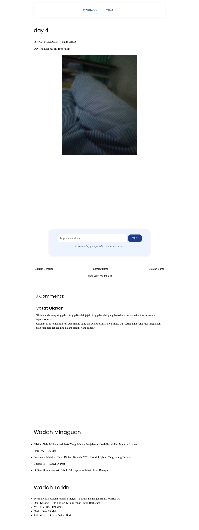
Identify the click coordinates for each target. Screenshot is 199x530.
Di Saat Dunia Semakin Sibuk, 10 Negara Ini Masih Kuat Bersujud (71, 470)
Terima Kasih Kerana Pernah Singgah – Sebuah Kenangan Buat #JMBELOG (77, 498)
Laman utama (100, 268)
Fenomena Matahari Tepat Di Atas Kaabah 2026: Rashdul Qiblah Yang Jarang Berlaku (82, 457)
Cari (135, 238)
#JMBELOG (90, 9)
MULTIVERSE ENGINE (48, 506)
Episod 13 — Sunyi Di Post (49, 463)
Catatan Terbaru (44, 268)
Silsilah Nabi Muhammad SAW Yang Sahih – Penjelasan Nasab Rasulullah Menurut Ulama (85, 444)
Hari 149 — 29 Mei (45, 511)
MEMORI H (51, 41)
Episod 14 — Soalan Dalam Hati (52, 515)
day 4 (41, 30)
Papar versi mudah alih (99, 275)
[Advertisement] (99, 191)
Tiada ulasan (69, 41)
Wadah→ (110, 9)
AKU (40, 41)
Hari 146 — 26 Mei (45, 450)
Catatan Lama (156, 268)
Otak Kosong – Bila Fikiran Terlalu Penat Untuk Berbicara (67, 502)
